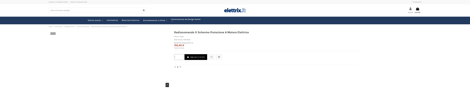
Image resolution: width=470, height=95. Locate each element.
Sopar (182, 37)
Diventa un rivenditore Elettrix (58, 2)
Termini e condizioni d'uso (78, 2)
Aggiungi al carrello (196, 57)
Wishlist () (416, 2)
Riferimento (178, 40)
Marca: (176, 37)
